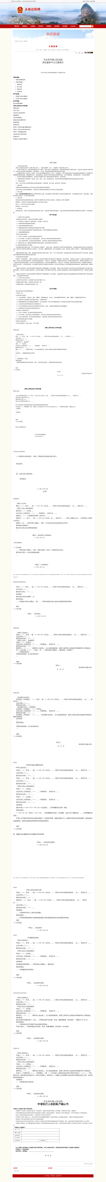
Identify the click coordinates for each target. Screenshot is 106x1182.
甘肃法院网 (92, 1)
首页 (21, 41)
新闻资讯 (24, 26)
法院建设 (48, 26)
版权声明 (58, 1175)
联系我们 (53, 1175)
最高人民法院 (86, 1)
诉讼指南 (64, 26)
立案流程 (25, 41)
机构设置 (56, 26)
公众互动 (73, 26)
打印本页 (86, 1163)
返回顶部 (91, 1163)
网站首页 (16, 26)
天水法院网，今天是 (29, 10)
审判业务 (40, 26)
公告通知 (32, 26)
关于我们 (47, 1175)
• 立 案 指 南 (16, 1170)
